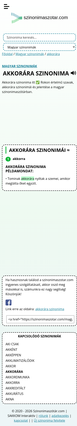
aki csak (12, 344)
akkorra (13, 383)
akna (10, 399)
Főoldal (7, 54)
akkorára (53, 54)
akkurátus (14, 394)
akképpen (13, 355)
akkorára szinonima (49, 309)
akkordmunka (18, 377)
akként (11, 350)
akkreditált (15, 388)
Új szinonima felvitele (49, 420)
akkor (11, 366)
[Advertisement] (39, 118)
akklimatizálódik (20, 361)
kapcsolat (21, 420)
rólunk (43, 416)
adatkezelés (60, 416)
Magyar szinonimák (29, 54)
